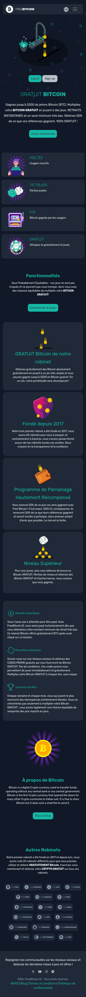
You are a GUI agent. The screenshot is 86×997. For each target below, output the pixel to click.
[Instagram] (46, 971)
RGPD (14, 983)
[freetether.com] (23, 897)
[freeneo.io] (43, 917)
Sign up (50, 78)
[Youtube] (40, 971)
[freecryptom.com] (22, 917)
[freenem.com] (12, 887)
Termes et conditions (43, 983)
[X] (33, 971)
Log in (35, 78)
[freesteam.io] (72, 887)
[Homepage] (20, 9)
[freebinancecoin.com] (63, 897)
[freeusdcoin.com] (43, 897)
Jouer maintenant (43, 133)
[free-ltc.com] (64, 917)
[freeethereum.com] (23, 906)
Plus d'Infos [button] (43, 816)
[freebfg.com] (65, 937)
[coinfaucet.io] (53, 887)
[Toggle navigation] (75, 9)
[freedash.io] (64, 906)
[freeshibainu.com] (41, 927)
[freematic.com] (21, 937)
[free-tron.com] (45, 906)
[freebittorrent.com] (44, 937)
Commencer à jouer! (43, 307)
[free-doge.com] (18, 927)
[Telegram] (52, 971)
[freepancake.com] (66, 927)
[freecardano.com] (33, 887)
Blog (24, 983)
